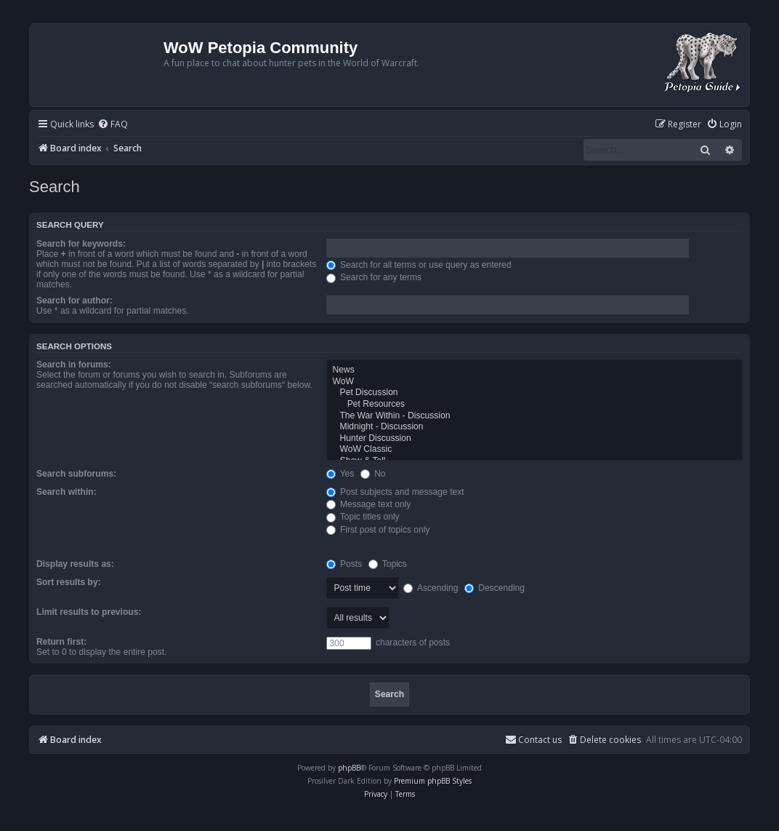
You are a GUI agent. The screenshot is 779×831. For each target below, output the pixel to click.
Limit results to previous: (88, 612)
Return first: (61, 642)
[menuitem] (112, 125)
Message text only (368, 504)
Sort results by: (68, 582)
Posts (344, 564)
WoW (534, 382)
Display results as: (75, 564)
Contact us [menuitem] (533, 739)
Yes (340, 474)
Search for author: (74, 300)
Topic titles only (363, 517)
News (534, 370)
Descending (494, 588)
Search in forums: (73, 364)
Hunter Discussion (534, 439)
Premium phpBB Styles (433, 781)
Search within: (66, 492)
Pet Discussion (534, 393)
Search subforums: (76, 474)
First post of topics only (378, 530)
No (373, 474)
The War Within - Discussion (534, 416)
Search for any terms (374, 277)
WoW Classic (534, 450)
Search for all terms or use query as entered (419, 265)
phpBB (349, 768)
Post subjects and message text (395, 492)
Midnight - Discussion (534, 427)
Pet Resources (534, 404)
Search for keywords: (81, 244)
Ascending (430, 588)
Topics (387, 564)
